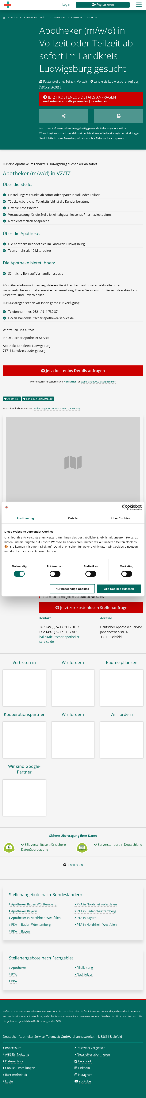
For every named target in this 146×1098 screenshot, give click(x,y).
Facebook (85, 1061)
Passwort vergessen (91, 1048)
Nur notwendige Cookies (72, 588)
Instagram (85, 1075)
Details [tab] (73, 518)
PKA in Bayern (20, 931)
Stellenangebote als (98, 381)
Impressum (13, 1048)
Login (66, 4)
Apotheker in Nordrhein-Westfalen (35, 918)
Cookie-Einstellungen (20, 1068)
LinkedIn (84, 1068)
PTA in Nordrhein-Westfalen (96, 924)
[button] (139, 6)
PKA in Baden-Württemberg (30, 924)
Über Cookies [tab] (120, 518)
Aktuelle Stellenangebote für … (29, 17)
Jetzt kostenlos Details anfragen (73, 370)
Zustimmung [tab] (25, 518)
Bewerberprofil (72, 138)
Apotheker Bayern (23, 911)
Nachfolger (84, 974)
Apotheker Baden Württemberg (32, 904)
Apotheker (59, 17)
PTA (13, 974)
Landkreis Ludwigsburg (39, 398)
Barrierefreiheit (16, 1075)
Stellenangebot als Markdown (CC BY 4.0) (57, 408)
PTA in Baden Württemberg (95, 911)
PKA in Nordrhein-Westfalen (96, 904)
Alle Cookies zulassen (119, 588)
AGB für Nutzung (17, 1054)
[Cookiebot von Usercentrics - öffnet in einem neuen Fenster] (125, 507)
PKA (13, 981)
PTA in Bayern (86, 918)
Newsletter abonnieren (93, 1054)
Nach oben (75, 865)
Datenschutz (14, 1061)
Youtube (85, 1081)
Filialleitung (84, 968)
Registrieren (103, 4)
